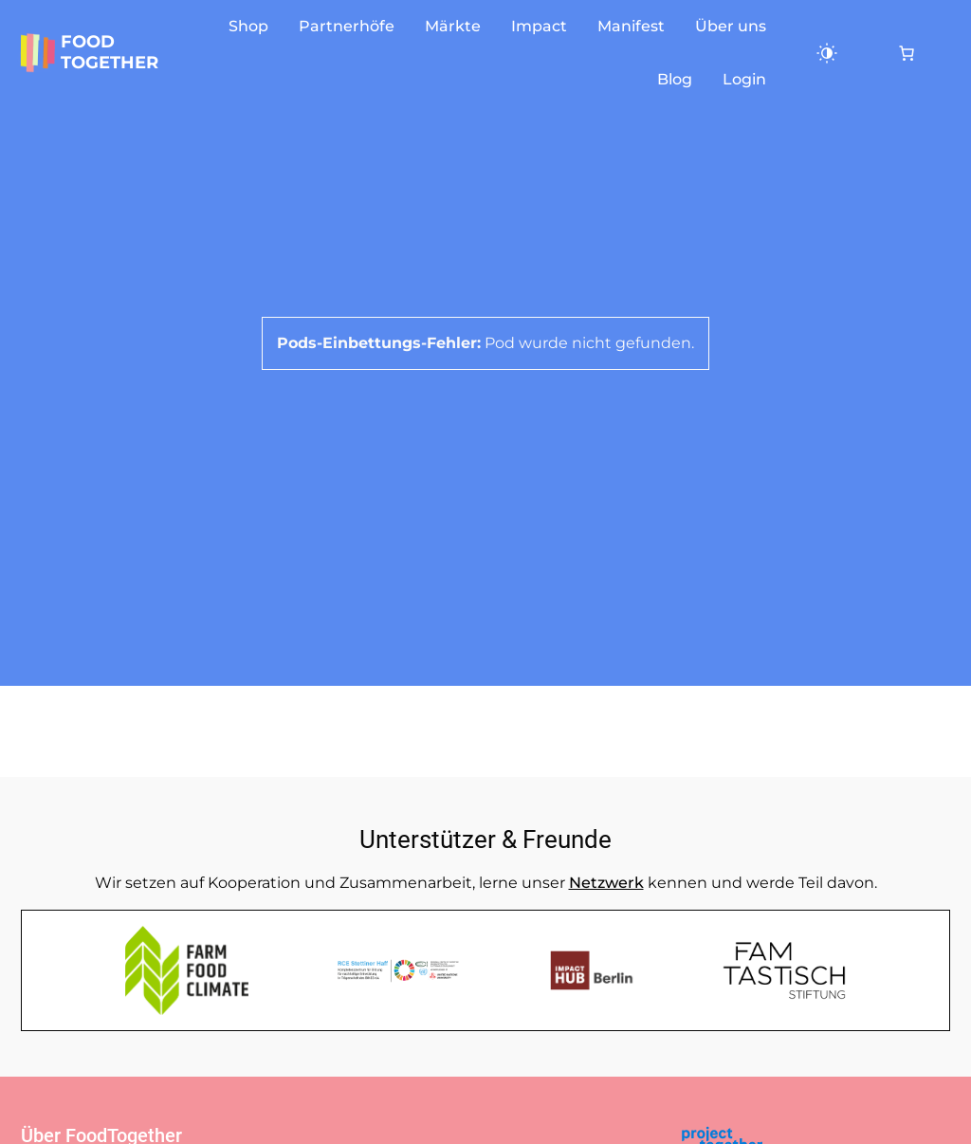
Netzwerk (606, 883)
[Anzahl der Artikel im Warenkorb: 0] (906, 53)
